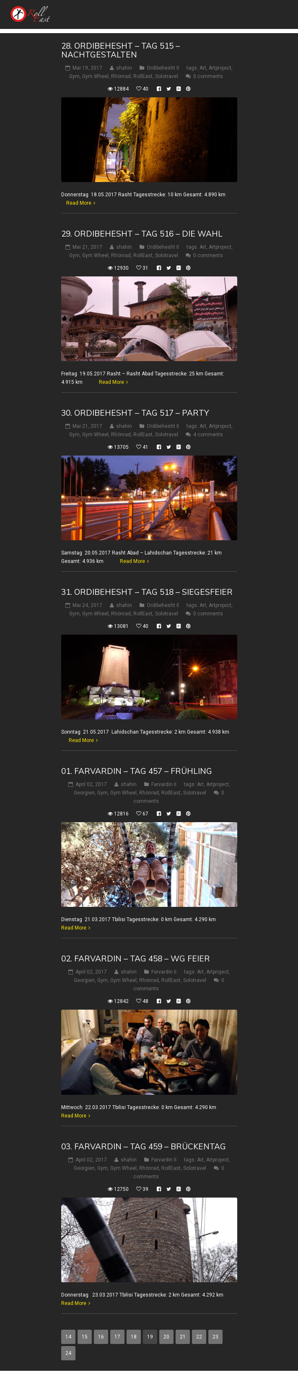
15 (85, 1337)
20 (166, 1337)
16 (101, 1337)
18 (134, 1337)
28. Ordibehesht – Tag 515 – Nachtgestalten (120, 50)
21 (183, 1337)
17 (117, 1337)
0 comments (208, 76)
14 (68, 1337)
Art (203, 68)
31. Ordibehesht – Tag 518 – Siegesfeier (147, 592)
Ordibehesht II (163, 68)
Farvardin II (163, 784)
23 (215, 1337)
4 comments (208, 435)
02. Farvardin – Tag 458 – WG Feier (135, 958)
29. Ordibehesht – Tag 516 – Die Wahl (142, 234)
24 (68, 1353)
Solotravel (166, 76)
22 (199, 1337)
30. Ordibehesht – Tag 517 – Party (135, 413)
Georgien (84, 793)
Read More (78, 203)
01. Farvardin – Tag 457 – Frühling (136, 771)
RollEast (143, 76)
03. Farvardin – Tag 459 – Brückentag (143, 1146)
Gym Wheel (95, 76)
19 (150, 1337)
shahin (124, 68)
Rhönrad (121, 76)
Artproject (220, 68)
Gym (74, 76)
